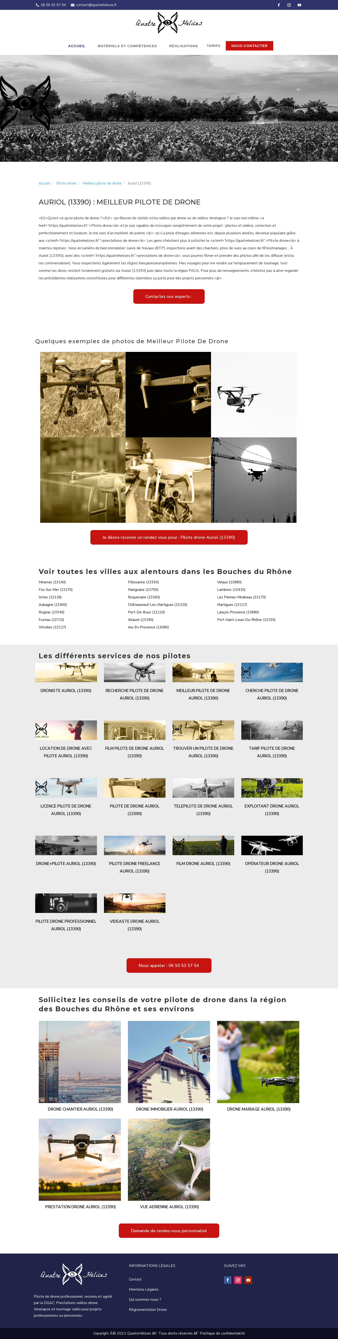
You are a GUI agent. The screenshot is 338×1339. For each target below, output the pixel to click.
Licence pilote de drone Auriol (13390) (66, 810)
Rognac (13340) (52, 612)
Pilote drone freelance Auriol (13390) (134, 867)
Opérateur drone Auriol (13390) (272, 867)
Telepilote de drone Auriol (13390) (203, 810)
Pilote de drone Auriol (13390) (134, 810)
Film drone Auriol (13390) (203, 863)
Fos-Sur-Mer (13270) (56, 589)
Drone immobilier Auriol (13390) (169, 1109)
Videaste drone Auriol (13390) (135, 925)
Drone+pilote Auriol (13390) (66, 863)
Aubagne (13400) (53, 604)
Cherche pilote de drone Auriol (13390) (272, 694)
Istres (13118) (50, 597)
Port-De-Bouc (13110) (146, 612)
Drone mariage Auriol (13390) (259, 1109)
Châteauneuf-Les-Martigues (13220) (157, 604)
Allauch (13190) (141, 619)
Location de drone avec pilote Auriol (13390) (66, 752)
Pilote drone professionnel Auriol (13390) (66, 925)
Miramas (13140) (52, 582)
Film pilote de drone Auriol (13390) (134, 752)
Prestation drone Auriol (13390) (80, 1207)
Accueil (77, 46)
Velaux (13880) (229, 582)
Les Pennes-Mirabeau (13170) (241, 597)
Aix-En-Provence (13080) (148, 627)
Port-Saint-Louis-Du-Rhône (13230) (246, 619)
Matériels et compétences (127, 46)
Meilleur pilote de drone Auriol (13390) (203, 694)
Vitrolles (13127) (52, 627)
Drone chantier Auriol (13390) (80, 1109)
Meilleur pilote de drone (102, 183)
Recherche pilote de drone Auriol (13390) (135, 694)
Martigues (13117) (232, 604)
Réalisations (183, 46)
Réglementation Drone (148, 1309)
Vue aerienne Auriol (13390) (169, 1207)
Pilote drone (66, 183)
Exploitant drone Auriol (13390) (272, 810)
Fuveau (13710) (51, 619)
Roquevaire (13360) (144, 597)
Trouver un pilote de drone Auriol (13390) (203, 752)
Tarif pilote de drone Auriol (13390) (272, 752)
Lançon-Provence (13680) (238, 612)
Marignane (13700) (143, 589)
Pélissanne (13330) (143, 582)
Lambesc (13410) (231, 589)
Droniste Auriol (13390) (66, 690)
